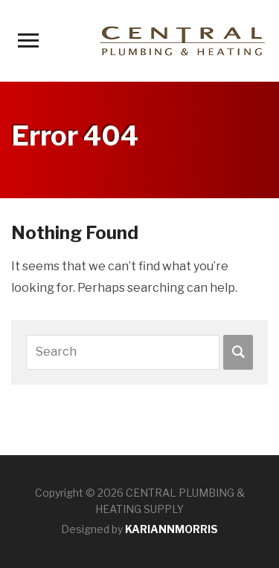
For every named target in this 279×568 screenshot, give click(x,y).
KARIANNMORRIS (171, 529)
